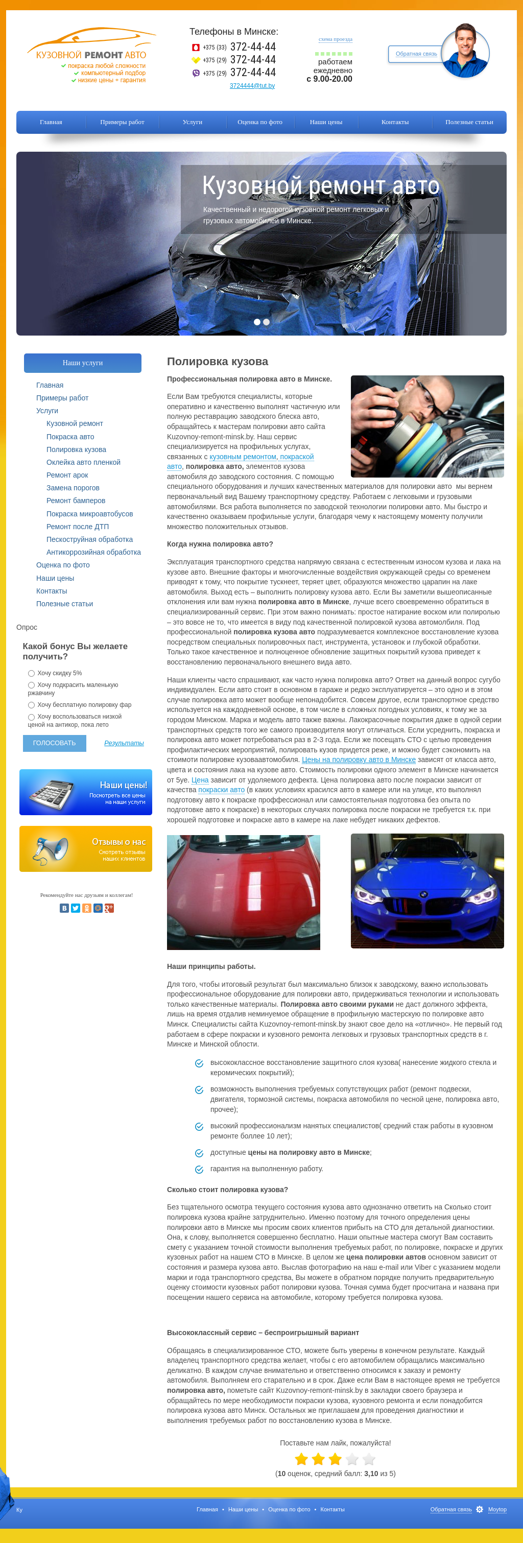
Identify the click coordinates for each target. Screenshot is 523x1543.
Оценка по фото (259, 122)
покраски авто (221, 790)
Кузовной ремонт (74, 423)
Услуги (193, 122)
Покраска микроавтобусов (89, 514)
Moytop (497, 1509)
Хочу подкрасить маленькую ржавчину (73, 689)
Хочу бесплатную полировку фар (80, 704)
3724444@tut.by (252, 85)
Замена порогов (73, 488)
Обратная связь (416, 54)
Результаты (124, 743)
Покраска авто (70, 437)
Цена (200, 780)
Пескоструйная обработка (89, 539)
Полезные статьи (469, 122)
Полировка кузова (76, 449)
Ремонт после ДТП (77, 527)
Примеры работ (122, 122)
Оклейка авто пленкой (83, 462)
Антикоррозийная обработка (93, 552)
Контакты (395, 122)
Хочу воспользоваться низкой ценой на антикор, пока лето (75, 720)
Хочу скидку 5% (55, 673)
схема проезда (335, 39)
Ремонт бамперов (75, 500)
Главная (51, 122)
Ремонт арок (67, 475)
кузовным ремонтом (242, 457)
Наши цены (326, 122)
